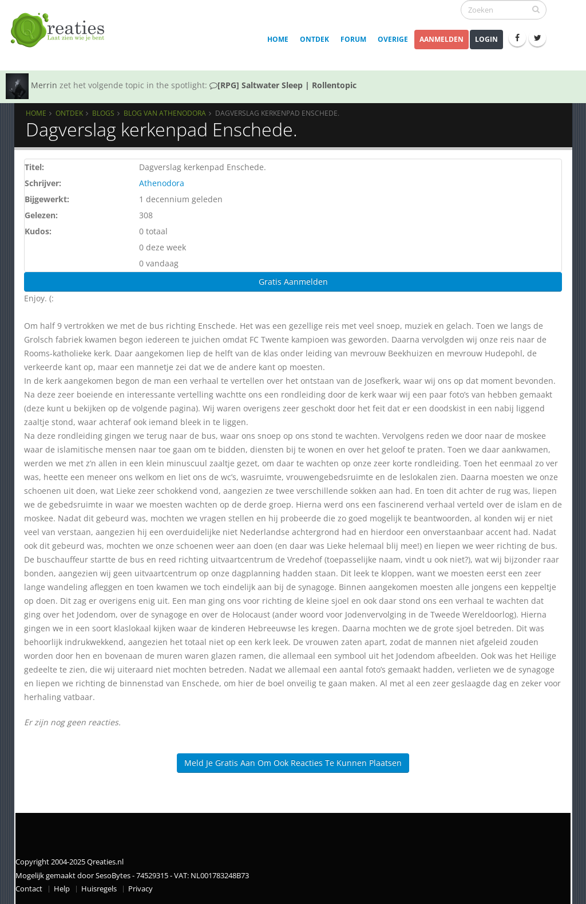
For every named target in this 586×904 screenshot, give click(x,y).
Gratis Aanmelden (293, 281)
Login (486, 39)
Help (62, 889)
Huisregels (99, 889)
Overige (393, 39)
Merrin (44, 85)
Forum (353, 39)
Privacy (140, 889)
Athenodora (161, 183)
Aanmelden (441, 39)
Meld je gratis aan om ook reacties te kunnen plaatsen (293, 762)
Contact (28, 889)
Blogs (103, 112)
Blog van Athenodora (165, 112)
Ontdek (314, 39)
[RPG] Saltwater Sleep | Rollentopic (283, 85)
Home (277, 39)
